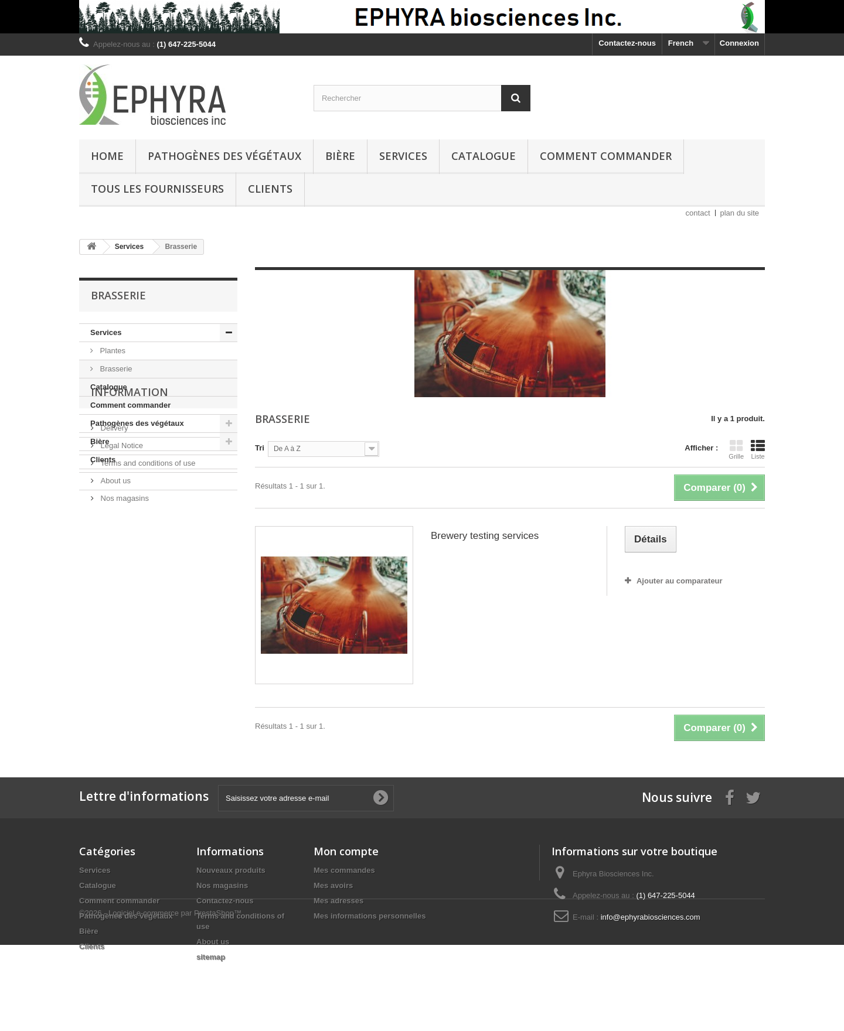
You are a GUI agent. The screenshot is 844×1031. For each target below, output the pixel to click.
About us (114, 588)
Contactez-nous (627, 43)
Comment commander (606, 156)
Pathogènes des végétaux (224, 156)
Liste (758, 449)
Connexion (739, 43)
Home (107, 156)
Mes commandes (344, 870)
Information (129, 504)
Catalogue (483, 156)
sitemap (210, 957)
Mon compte (346, 851)
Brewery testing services (485, 535)
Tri (259, 447)
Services (403, 156)
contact (698, 213)
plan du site (740, 213)
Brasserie (115, 368)
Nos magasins (123, 606)
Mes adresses (338, 900)
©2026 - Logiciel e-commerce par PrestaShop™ (160, 999)
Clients (270, 189)
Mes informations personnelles (370, 915)
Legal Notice (120, 553)
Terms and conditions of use (146, 570)
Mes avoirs (333, 885)
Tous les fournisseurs (157, 189)
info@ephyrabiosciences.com (650, 917)
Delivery (113, 535)
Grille (736, 449)
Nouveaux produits (231, 870)
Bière (340, 156)
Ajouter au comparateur (680, 580)
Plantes (111, 350)
